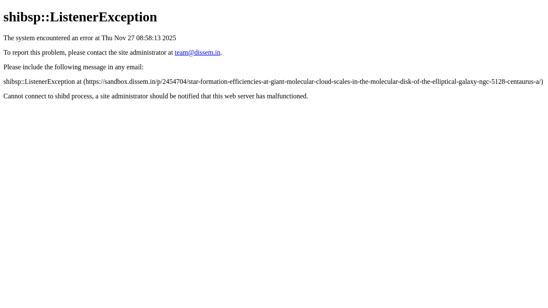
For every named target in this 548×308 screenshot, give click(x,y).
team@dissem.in (197, 52)
